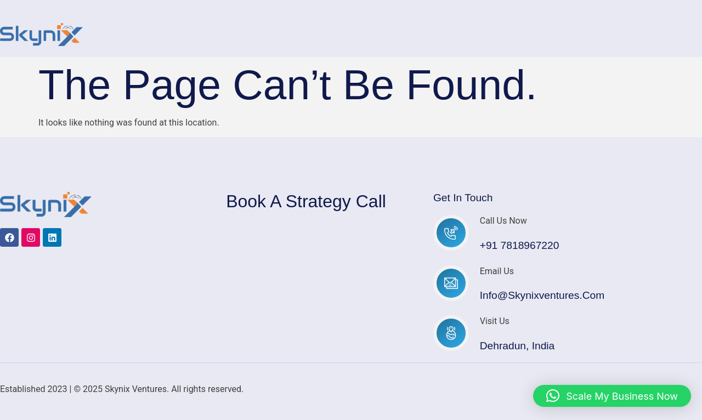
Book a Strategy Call (306, 201)
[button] (612, 396)
